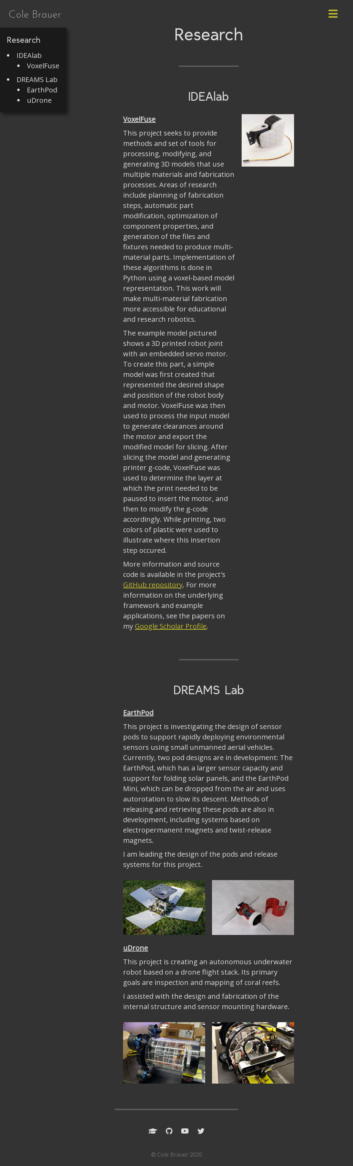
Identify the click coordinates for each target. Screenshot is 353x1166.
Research (23, 41)
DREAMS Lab (37, 79)
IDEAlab (29, 55)
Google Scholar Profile (170, 626)
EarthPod (42, 89)
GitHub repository (153, 584)
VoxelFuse (43, 65)
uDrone (39, 100)
